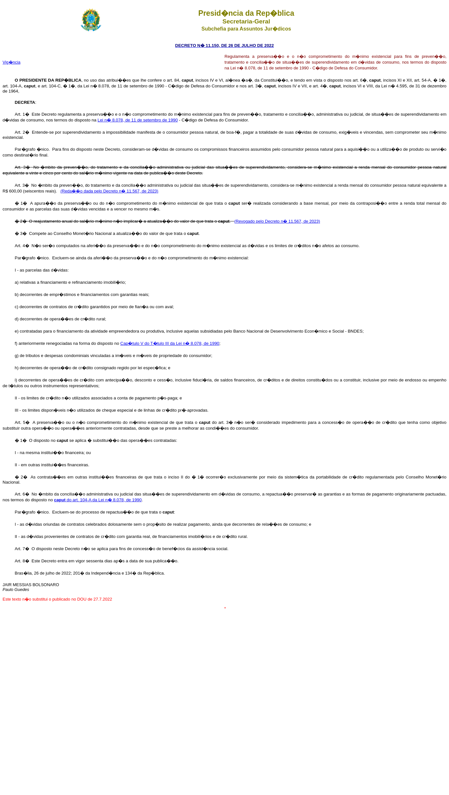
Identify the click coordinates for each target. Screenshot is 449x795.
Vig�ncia (11, 62)
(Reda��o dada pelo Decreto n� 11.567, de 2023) (109, 191)
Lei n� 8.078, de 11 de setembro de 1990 (137, 120)
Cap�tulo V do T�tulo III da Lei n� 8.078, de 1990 (169, 343)
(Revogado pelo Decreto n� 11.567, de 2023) (277, 221)
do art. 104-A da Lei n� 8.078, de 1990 (98, 499)
